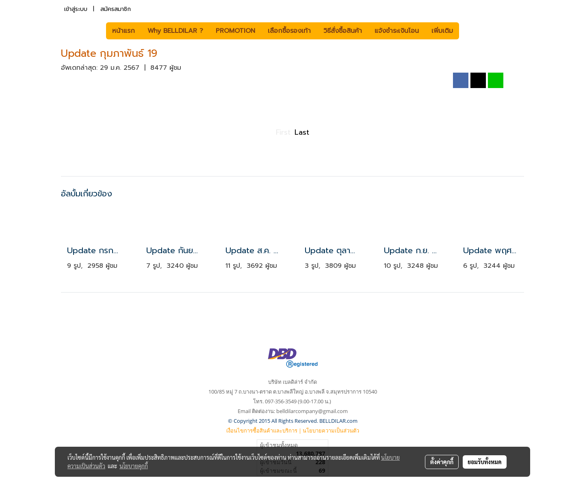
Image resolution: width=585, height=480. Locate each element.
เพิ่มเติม (442, 31)
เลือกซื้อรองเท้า (289, 31)
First (283, 132)
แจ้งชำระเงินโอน (397, 31)
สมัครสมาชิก (115, 9)
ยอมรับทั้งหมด (485, 461)
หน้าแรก (123, 31)
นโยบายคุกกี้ (133, 465)
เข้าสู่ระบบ (75, 9)
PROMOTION (235, 31)
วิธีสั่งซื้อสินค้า (342, 31)
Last (302, 132)
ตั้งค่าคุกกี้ (441, 461)
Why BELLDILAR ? (175, 31)
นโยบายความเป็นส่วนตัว (331, 430)
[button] (471, 31)
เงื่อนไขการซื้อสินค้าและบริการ (261, 430)
